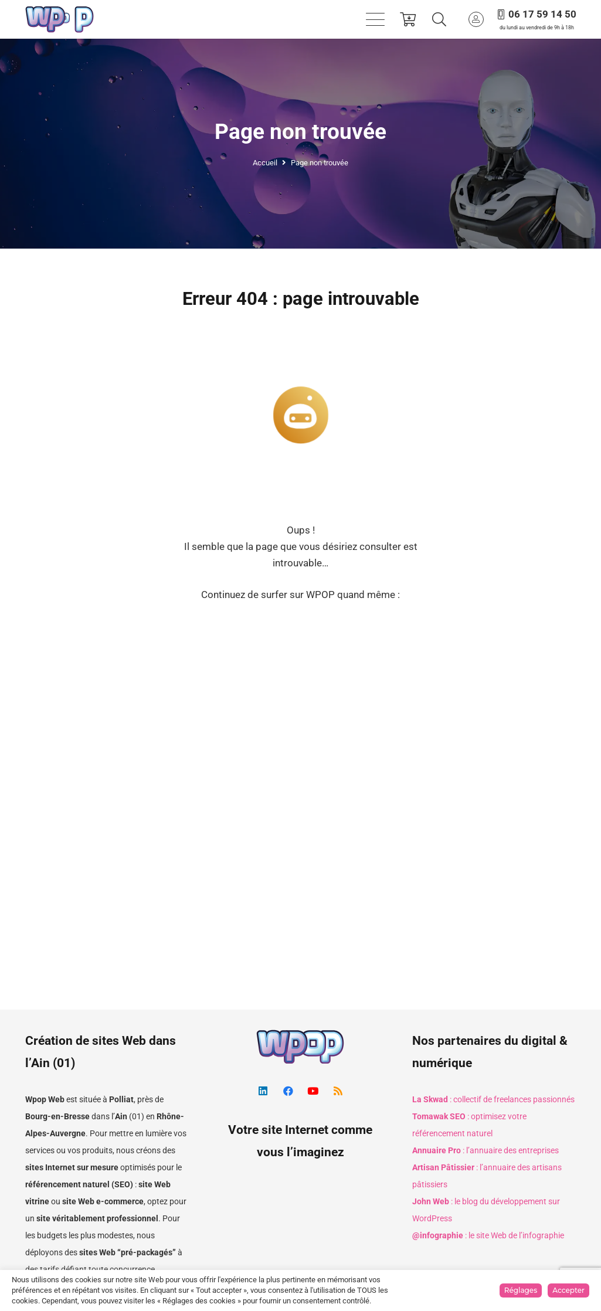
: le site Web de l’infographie (488, 1235)
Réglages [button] (521, 1290)
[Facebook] (288, 1091)
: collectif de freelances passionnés (493, 1099)
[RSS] (338, 1091)
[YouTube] (312, 1091)
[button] (375, 19)
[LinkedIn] (263, 1091)
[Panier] (408, 19)
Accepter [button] (568, 1290)
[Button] (476, 19)
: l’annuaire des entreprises (485, 1150)
